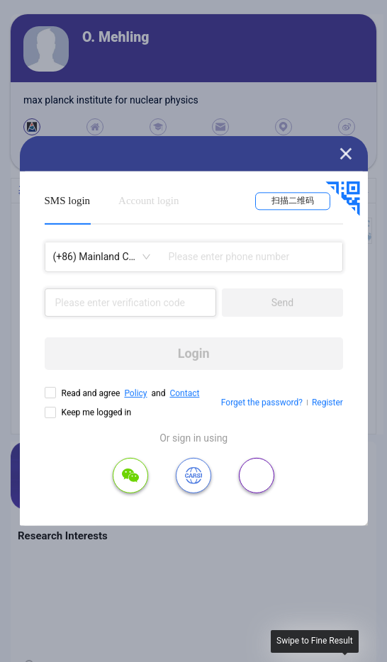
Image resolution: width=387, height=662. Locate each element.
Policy (135, 393)
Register (327, 403)
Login (194, 353)
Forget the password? (262, 403)
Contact (184, 393)
